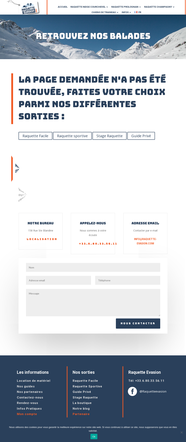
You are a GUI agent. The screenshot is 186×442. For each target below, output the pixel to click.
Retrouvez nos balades (93, 35)
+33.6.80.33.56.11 (98, 243)
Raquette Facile (35, 135)
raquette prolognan (124, 7)
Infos (125, 12)
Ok (93, 436)
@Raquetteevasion (153, 391)
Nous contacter (138, 323)
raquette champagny (158, 7)
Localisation (42, 239)
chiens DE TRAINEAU (104, 12)
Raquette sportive (72, 135)
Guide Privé (141, 135)
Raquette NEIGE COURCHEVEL (88, 7)
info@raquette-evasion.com (145, 241)
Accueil (63, 7)
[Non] (181, 432)
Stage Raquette (109, 135)
